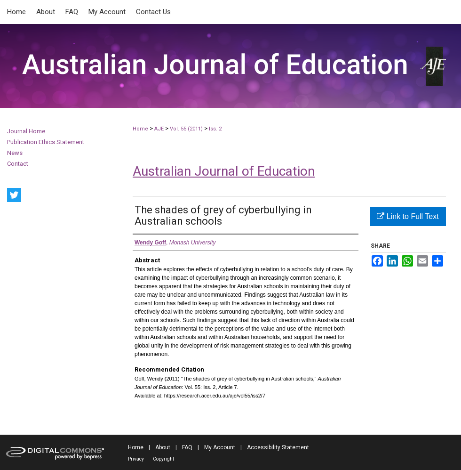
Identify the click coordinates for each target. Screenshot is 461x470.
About (162, 447)
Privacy (136, 459)
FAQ (187, 447)
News (15, 152)
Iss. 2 (215, 129)
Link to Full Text (407, 216)
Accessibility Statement (278, 447)
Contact (17, 163)
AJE (159, 129)
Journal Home (26, 131)
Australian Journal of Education (224, 171)
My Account (219, 447)
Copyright (163, 459)
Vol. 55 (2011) (186, 129)
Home (140, 129)
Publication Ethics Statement (45, 142)
